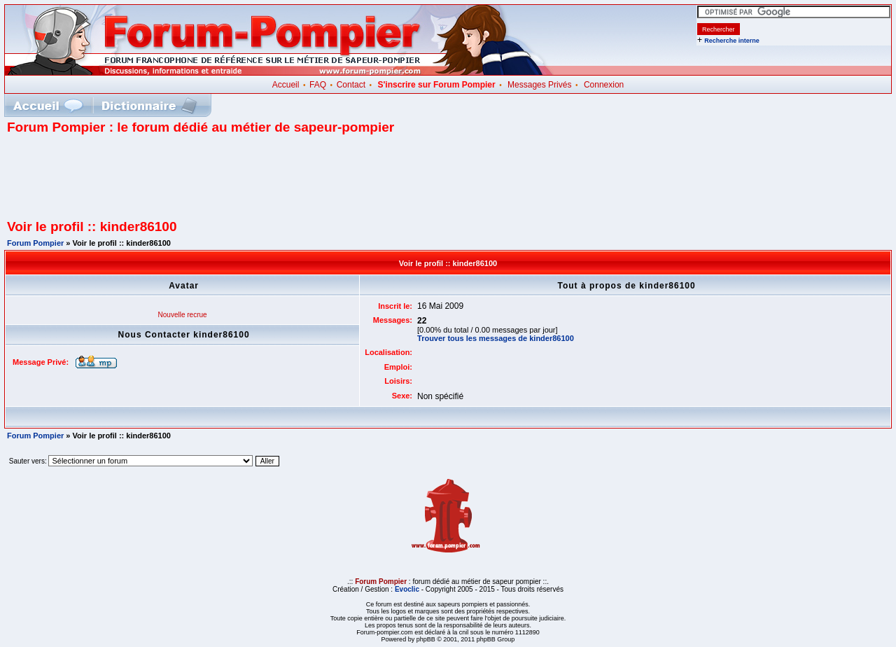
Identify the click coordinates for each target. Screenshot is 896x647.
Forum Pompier (35, 243)
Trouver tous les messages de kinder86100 (495, 338)
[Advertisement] (448, 182)
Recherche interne (732, 40)
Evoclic (407, 589)
